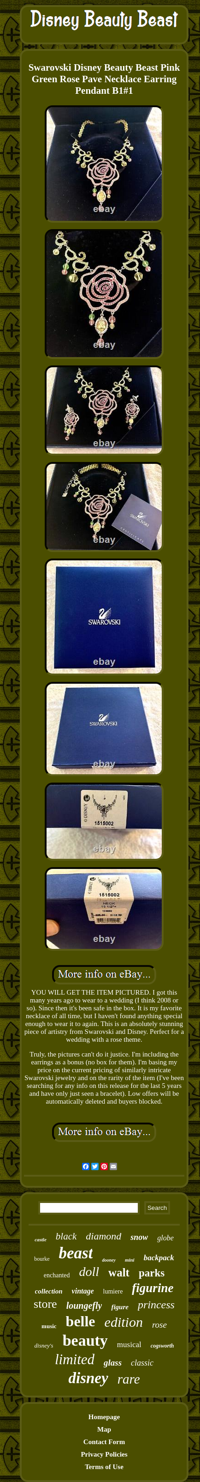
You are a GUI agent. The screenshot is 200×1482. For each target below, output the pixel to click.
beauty (85, 1340)
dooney (108, 1260)
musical (129, 1344)
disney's (44, 1345)
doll (89, 1271)
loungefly (84, 1305)
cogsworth (162, 1345)
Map (104, 1429)
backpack (159, 1257)
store (45, 1304)
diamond (103, 1236)
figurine (152, 1288)
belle (80, 1321)
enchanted (57, 1275)
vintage (83, 1291)
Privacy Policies (104, 1454)
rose (159, 1325)
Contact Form (104, 1442)
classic (142, 1362)
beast (76, 1253)
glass (113, 1362)
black (66, 1236)
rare (129, 1379)
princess (156, 1305)
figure (120, 1307)
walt (118, 1272)
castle (41, 1239)
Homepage (104, 1417)
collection (49, 1291)
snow (139, 1237)
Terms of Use (104, 1466)
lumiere (113, 1291)
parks (152, 1273)
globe (165, 1238)
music (49, 1326)
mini (130, 1260)
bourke (41, 1259)
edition (124, 1322)
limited (74, 1359)
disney (88, 1378)
